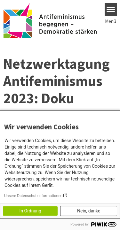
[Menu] (111, 9)
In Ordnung (30, 210)
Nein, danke (88, 210)
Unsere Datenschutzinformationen (33, 196)
